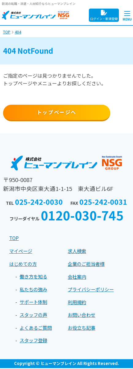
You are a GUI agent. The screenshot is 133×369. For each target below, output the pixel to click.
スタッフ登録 (34, 341)
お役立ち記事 (82, 328)
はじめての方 (24, 264)
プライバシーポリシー (92, 290)
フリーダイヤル (67, 216)
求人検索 (77, 252)
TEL (34, 203)
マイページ (21, 252)
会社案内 (77, 277)
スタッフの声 (34, 315)
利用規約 (77, 303)
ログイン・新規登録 (104, 15)
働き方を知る (34, 277)
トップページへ (57, 112)
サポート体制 (34, 303)
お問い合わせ (82, 316)
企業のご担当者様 (87, 265)
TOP (14, 239)
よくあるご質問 (37, 328)
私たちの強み (34, 290)
